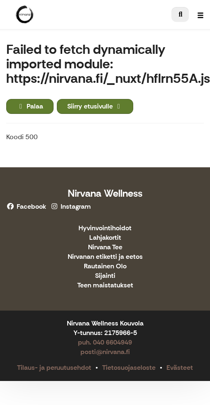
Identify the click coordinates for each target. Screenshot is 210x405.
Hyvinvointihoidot (105, 228)
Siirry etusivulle (95, 106)
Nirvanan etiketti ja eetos (105, 257)
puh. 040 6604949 (105, 342)
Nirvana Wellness (105, 193)
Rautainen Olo (105, 266)
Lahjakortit (105, 238)
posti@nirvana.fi (105, 351)
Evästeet (179, 367)
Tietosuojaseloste (129, 367)
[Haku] (180, 14)
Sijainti (105, 276)
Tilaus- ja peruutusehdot (54, 367)
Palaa (30, 106)
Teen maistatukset (105, 285)
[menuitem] (180, 14)
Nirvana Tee (105, 247)
